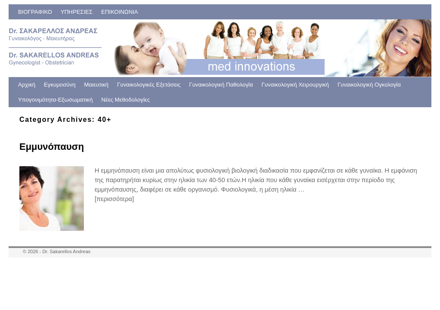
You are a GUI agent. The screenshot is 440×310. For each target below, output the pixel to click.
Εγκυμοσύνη (59, 84)
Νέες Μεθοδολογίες (126, 99)
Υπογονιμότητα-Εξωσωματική (55, 99)
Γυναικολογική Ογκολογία (369, 84)
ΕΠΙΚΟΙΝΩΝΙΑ (119, 12)
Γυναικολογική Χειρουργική (295, 84)
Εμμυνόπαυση (51, 146)
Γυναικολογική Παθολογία (221, 84)
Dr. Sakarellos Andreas (66, 251)
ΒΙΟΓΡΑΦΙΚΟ (35, 12)
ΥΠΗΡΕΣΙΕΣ (76, 12)
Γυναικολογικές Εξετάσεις (148, 84)
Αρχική (26, 84)
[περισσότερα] (114, 198)
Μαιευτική (96, 84)
